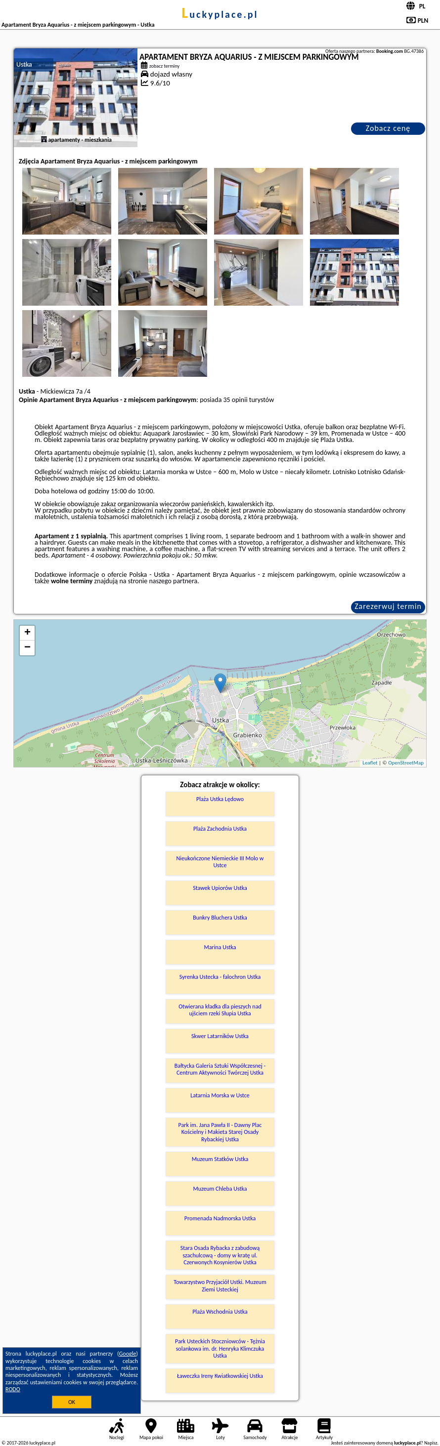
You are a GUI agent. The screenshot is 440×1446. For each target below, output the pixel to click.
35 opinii (235, 400)
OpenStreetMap (406, 763)
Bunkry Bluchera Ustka (220, 917)
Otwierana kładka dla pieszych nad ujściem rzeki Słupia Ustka (219, 1010)
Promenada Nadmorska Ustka (220, 1218)
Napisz (431, 1443)
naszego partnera (173, 581)
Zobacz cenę (388, 128)
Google (127, 1353)
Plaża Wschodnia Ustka (219, 1311)
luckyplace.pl (220, 14)
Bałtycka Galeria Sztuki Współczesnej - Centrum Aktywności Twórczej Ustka (220, 1069)
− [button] (27, 648)
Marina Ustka (220, 947)
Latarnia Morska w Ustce (219, 1095)
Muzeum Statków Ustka (220, 1159)
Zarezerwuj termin (388, 606)
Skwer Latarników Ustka (220, 1036)
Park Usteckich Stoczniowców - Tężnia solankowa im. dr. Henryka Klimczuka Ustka (220, 1348)
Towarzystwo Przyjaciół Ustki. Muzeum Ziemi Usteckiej (220, 1285)
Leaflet (369, 763)
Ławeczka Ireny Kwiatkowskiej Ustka (220, 1375)
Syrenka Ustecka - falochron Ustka (220, 976)
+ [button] (27, 633)
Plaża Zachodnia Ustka (220, 828)
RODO (12, 1389)
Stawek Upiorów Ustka (220, 887)
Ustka (24, 64)
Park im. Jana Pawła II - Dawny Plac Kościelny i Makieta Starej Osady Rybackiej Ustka (220, 1132)
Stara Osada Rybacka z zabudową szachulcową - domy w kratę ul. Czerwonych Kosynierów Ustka (220, 1255)
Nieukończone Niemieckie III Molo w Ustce (220, 862)
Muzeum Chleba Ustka (220, 1188)
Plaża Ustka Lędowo (220, 799)
